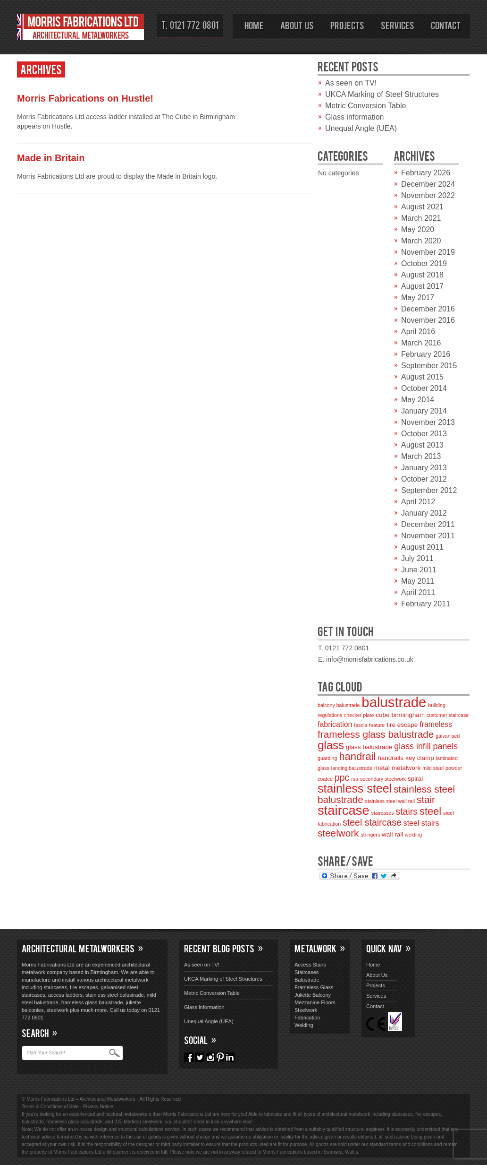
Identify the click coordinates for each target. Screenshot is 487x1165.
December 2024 (428, 184)
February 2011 (425, 604)
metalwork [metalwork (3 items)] (406, 767)
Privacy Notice (98, 1106)
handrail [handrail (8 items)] (357, 756)
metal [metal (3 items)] (382, 767)
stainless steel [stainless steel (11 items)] (355, 788)
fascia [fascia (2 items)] (360, 725)
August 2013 (422, 445)
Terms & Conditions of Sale (50, 1106)
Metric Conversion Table (365, 106)
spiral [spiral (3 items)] (415, 778)
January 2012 (424, 513)
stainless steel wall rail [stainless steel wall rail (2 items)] (390, 801)
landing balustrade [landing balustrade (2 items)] (351, 768)
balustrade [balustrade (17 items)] (393, 702)
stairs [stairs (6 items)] (406, 811)
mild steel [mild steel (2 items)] (433, 768)
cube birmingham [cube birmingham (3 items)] (400, 714)
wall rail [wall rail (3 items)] (392, 834)
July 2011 (417, 558)
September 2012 (429, 490)
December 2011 (428, 524)
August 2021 (422, 207)
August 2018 (422, 275)
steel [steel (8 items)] (430, 811)
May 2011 (417, 581)
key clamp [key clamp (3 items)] (419, 757)
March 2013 (421, 456)
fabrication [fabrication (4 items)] (335, 724)
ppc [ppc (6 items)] (342, 777)
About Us (297, 25)
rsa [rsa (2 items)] (354, 779)
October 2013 (424, 434)
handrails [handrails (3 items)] (390, 757)
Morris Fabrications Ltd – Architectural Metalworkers (80, 28)
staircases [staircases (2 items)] (382, 813)
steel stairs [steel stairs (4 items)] (421, 823)
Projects (347, 25)
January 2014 (424, 411)
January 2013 (424, 468)
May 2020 (417, 229)
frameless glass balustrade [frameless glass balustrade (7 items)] (376, 734)
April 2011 (418, 592)
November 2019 (428, 252)
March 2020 (421, 241)
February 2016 (425, 354)
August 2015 (422, 377)
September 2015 (429, 366)
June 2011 (419, 570)
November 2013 (428, 422)
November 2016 (428, 320)
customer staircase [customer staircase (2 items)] (448, 715)
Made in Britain (50, 158)
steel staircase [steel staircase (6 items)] (372, 822)
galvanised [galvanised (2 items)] (448, 736)
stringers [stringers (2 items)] (370, 834)
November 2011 (428, 536)
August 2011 (422, 547)
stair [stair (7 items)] (426, 799)
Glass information (354, 117)
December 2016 (428, 309)
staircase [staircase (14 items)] (343, 810)
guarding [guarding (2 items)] (327, 758)
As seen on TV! (351, 83)
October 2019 (424, 263)
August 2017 (422, 286)
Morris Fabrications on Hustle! (85, 98)
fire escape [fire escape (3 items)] (402, 724)
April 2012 (418, 502)
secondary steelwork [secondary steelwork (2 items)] (383, 779)
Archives (41, 69)
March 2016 (421, 343)
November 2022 (428, 195)
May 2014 (417, 400)
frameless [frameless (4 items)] (436, 724)
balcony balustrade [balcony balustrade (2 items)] (339, 705)
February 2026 (425, 173)
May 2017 (417, 297)
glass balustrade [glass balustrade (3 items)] (369, 747)
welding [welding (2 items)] (413, 834)
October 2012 (424, 479)
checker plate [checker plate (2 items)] (359, 715)
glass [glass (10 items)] (331, 745)
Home (254, 25)
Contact (446, 25)
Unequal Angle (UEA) (361, 128)
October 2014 (424, 388)
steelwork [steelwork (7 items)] (338, 833)
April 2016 (418, 332)
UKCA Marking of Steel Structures (382, 94)
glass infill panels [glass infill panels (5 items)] (426, 746)
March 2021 (421, 218)
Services (397, 25)
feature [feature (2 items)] (377, 725)
